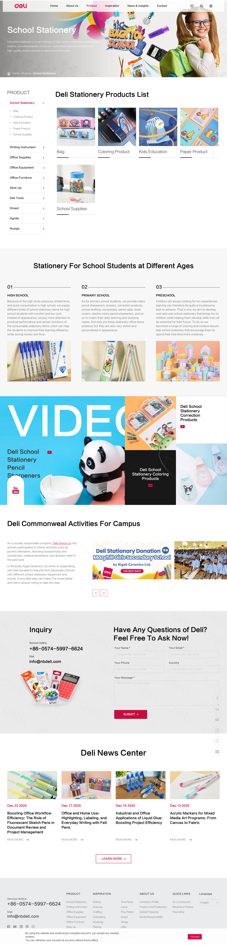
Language (205, 894)
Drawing (97, 907)
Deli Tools (28, 198)
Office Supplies (28, 157)
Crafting (97, 912)
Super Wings (124, 919)
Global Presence (149, 912)
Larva (124, 907)
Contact (162, 8)
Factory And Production (153, 907)
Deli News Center (113, 753)
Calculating (99, 917)
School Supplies (20, 134)
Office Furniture (28, 178)
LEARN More (113, 858)
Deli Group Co (62, 543)
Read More (18, 839)
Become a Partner (183, 907)
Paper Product (19, 128)
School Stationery (44, 73)
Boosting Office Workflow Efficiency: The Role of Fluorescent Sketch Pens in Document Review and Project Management (30, 822)
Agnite (28, 218)
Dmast (28, 208)
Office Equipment (28, 168)
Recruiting (178, 912)
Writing (97, 902)
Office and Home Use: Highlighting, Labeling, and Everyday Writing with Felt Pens (84, 820)
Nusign (28, 229)
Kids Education (20, 123)
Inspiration (112, 8)
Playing (97, 927)
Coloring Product (21, 117)
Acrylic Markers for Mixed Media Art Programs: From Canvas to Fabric (193, 818)
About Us (72, 8)
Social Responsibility (151, 917)
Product (91, 8)
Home (54, 8)
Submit (130, 714)
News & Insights (138, 8)
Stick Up (28, 188)
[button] (96, 593)
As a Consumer (182, 902)
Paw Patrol (127, 912)
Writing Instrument (28, 147)
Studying (98, 922)
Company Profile (149, 902)
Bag (13, 111)
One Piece (127, 902)
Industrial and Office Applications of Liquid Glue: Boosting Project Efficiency (139, 818)
